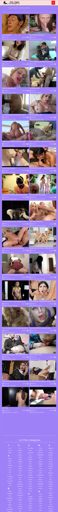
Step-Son (51, 362)
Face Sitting (30, 318)
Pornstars (40, 434)
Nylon (40, 379)
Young (50, 488)
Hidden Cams (30, 419)
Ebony (20, 426)
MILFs (40, 335)
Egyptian (20, 428)
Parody (40, 416)
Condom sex (20, 356)
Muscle (40, 358)
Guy (30, 400)
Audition (10, 353)
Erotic (20, 432)
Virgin (50, 458)
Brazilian (10, 408)
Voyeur (50, 461)
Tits (50, 420)
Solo (51, 360)
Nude (40, 373)
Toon (51, 424)
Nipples (40, 370)
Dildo (20, 404)
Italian (30, 452)
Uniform (50, 446)
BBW (37, 39)
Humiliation (30, 435)
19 (27, 8)
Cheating (20, 335)
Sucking (50, 389)
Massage (40, 320)
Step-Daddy (20, 388)
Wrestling (51, 482)
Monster (40, 349)
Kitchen (30, 470)
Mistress (40, 340)
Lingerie (30, 496)
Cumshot (14, 119)
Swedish (51, 394)
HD (30, 414)
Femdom (30, 329)
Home (30, 423)
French (30, 353)
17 (24, 8)
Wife (51, 480)
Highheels (30, 421)
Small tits (51, 353)
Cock (20, 349)
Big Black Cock (44, 145)
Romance (40, 462)
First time (30, 340)
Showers (51, 338)
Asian (9, 65)
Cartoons (20, 324)
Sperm (50, 369)
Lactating (30, 478)
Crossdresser (20, 365)
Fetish (30, 331)
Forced (30, 351)
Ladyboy (30, 481)
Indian (30, 443)
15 (21, 8)
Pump (40, 445)
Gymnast (30, 402)
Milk (40, 338)
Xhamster (25, 37)
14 (20, 8)
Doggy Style (20, 411)
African (34, 119)
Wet (51, 475)
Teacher (50, 406)
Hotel (30, 432)
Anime (9, 337)
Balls (10, 365)
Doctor (20, 406)
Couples (20, 360)
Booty (10, 403)
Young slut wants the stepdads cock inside (40, 274)
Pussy (40, 447)
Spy (51, 374)
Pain (40, 402)
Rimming (40, 460)
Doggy (20, 409)
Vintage (50, 456)
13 (19, 8)
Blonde (13, 145)
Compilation (20, 353)
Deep (20, 397)
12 (18, 8)
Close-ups (37, 65)
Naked (40, 364)
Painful (40, 405)
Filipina (30, 335)
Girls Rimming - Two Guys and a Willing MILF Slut (42, 248)
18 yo (32, 279)
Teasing (50, 409)
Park (40, 414)
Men (40, 329)
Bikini (10, 390)
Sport (50, 371)
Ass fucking (9, 346)
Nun (40, 377)
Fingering (30, 338)
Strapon (50, 382)
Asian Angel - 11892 (7, 61)
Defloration (20, 402)
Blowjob (40, 39)
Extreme (20, 441)
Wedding (51, 473)
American (6, 92)
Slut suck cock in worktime (8, 168)
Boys (10, 405)
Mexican (40, 331)
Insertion (30, 447)
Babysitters (6, 172)
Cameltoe (20, 320)
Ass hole (12, 252)
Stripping (51, 385)
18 (25, 8)
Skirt (51, 347)
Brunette (10, 414)
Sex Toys (51, 329)
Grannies (30, 393)
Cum (20, 371)
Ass (10, 344)
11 (16, 8)
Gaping (30, 370)
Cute (20, 380)
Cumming (20, 376)
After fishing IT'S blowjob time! (37, 35)
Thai (51, 413)
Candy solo (19, 511)
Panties (40, 409)
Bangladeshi (10, 367)
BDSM (11, 199)
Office (40, 385)
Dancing (20, 391)
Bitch (37, 92)
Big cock (15, 39)
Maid (40, 318)
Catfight (20, 329)
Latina (30, 487)
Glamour (30, 382)
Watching (51, 467)
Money (40, 347)
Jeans (30, 460)
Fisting (30, 342)
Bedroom (10, 381)
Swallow (50, 391)
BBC (37, 145)
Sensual (50, 326)
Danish (20, 393)
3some (9, 320)
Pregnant (40, 438)
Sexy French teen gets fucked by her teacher (13, 274)
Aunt (10, 355)
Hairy (30, 408)
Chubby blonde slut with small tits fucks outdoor (14, 141)
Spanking (51, 367)
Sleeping (51, 351)
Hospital (30, 428)
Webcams (50, 471)
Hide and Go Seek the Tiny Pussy (38, 194)
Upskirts (50, 448)
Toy (50, 429)
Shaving (50, 333)
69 (31, 119)
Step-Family (30, 322)
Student (50, 387)
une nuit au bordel (6, 35)
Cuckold (20, 369)
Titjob (50, 417)
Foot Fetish (30, 347)
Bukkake (10, 419)
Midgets (40, 333)
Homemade (30, 426)
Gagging (30, 366)
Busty (10, 423)
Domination (20, 413)
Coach (13, 279)
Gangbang (30, 368)
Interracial (30, 449)
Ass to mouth (6, 199)
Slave (50, 349)
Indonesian (30, 445)
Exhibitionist (20, 439)
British (9, 410)
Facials (30, 320)
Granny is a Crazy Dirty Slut (9, 88)
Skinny (50, 344)
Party (40, 418)
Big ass (32, 65)
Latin (30, 485)
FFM (30, 333)
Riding (40, 458)
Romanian (40, 464)
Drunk (20, 417)
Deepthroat (43, 225)
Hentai (30, 417)
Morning (40, 351)
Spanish (50, 365)
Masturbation (40, 324)
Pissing (40, 429)
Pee (40, 420)
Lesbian (30, 492)
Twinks (50, 435)
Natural (40, 366)
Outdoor (40, 397)
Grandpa (30, 391)
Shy (51, 340)
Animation (10, 335)
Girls (30, 379)
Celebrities (20, 331)
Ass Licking (13, 92)
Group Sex (30, 397)
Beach (9, 376)
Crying (20, 367)
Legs (30, 490)
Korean (30, 472)
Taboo (50, 402)
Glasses (30, 384)
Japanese (30, 458)
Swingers (51, 396)
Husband (30, 437)
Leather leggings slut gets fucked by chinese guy (41, 61)
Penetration (40, 423)
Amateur (6, 65)
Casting (20, 326)
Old (40, 388)
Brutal (10, 417)
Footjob (30, 349)
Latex (30, 483)
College (20, 351)
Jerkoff (30, 462)
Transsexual (50, 431)
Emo (20, 430)
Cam (20, 318)
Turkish (50, 433)
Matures (40, 326)
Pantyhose (40, 411)
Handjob (30, 410)
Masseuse (40, 322)
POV (40, 436)
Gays (30, 373)
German (30, 375)
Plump (40, 432)
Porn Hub (25, 117)
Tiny (51, 415)
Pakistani (40, 407)
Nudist (40, 375)
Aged (35, 279)
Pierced (40, 427)
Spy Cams (50, 376)
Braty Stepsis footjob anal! (36, 221)
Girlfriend (30, 377)
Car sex (20, 322)
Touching (51, 426)
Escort (20, 435)
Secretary (51, 324)
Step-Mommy (40, 344)
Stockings (50, 380)
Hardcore (30, 412)
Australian (33, 39)
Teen (51, 411)
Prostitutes (40, 440)
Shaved (50, 331)
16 (23, 8)
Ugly (51, 444)
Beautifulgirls (9, 279)
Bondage (10, 401)
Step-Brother (10, 412)
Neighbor (40, 368)
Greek (30, 395)
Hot (30, 430)
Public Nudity (40, 443)
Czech (20, 382)
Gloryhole (30, 386)
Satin (51, 320)
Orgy (40, 394)
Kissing (30, 468)
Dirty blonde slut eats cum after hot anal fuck (13, 248)
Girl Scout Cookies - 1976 (36, 114)
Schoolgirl (50, 322)
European (20, 437)
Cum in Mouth (42, 65)
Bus (10, 421)
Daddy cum (29, 511)
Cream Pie (40, 172)
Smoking (51, 356)
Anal (5, 39)
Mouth (40, 356)
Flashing (30, 344)
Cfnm (20, 333)
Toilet (50, 422)
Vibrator (50, 454)
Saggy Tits (50, 318)
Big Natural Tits (9, 39)
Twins (50, 438)
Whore (50, 478)
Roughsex (40, 467)
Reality (40, 453)
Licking (30, 494)
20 (28, 8)
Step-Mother (40, 353)
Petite (40, 425)
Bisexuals (10, 392)
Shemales (50, 335)
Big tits (12, 65)
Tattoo (50, 404)
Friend (30, 356)
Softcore (51, 358)
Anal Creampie (13, 225)
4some (32, 199)
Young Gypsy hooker (35, 88)
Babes (9, 145)
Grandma (30, 388)
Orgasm (40, 392)
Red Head (40, 455)
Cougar (20, 358)
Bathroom (10, 370)
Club (20, 347)
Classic (20, 340)
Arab (10, 339)
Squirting (51, 378)
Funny (30, 360)
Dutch (20, 420)
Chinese (20, 338)
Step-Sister (50, 342)
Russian (40, 469)
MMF (40, 342)
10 (15, 8)
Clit (20, 342)
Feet (30, 324)
